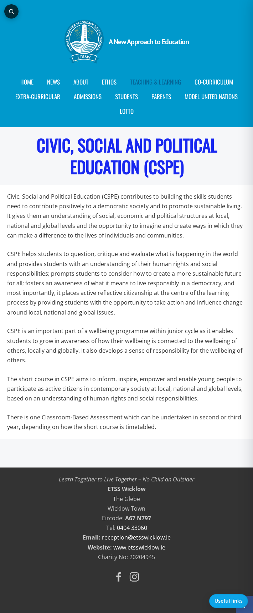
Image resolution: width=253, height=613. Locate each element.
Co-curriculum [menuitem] (214, 81)
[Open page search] (11, 11)
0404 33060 (132, 528)
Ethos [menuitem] (109, 81)
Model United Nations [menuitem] (211, 96)
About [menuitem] (80, 81)
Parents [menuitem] (161, 96)
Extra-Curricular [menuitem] (37, 96)
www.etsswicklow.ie (139, 547)
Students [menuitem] (126, 96)
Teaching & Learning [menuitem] (155, 81)
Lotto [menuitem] (127, 111)
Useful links (229, 600)
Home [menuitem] (26, 81)
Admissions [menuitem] (88, 96)
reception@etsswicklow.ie (136, 537)
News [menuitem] (53, 81)
